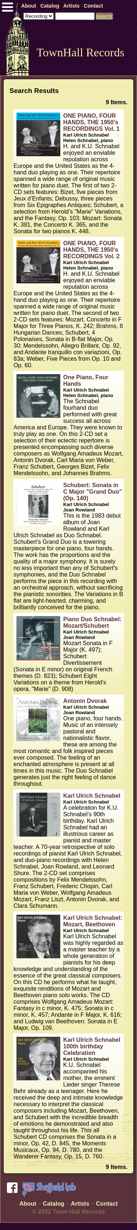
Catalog (53, 1204)
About (27, 1204)
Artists (80, 1204)
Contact (107, 1204)
